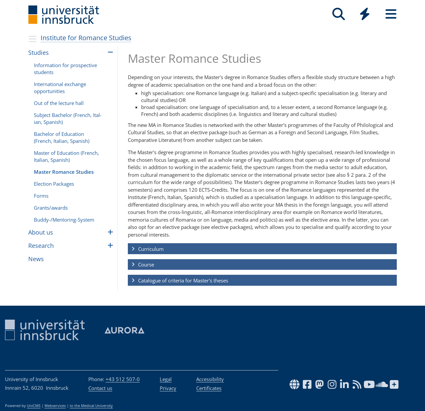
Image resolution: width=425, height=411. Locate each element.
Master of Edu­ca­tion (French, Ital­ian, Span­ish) (66, 156)
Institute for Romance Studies (86, 37)
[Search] (338, 14)
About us (40, 232)
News (36, 259)
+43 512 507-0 (123, 379)
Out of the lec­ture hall (59, 103)
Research (41, 246)
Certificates (208, 388)
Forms (41, 195)
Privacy (168, 388)
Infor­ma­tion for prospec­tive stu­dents (65, 68)
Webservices (55, 405)
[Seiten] (391, 14)
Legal (166, 379)
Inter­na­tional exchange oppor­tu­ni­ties (60, 87)
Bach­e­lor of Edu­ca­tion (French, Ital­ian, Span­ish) (61, 137)
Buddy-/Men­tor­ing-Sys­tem (64, 219)
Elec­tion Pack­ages (54, 183)
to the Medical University (91, 405)
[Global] (364, 15)
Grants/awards (51, 207)
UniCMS (34, 405)
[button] (262, 249)
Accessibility (210, 379)
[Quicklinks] (365, 14)
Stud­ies (38, 52)
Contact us (100, 388)
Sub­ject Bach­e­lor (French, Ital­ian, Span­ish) (68, 118)
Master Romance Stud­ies (64, 171)
